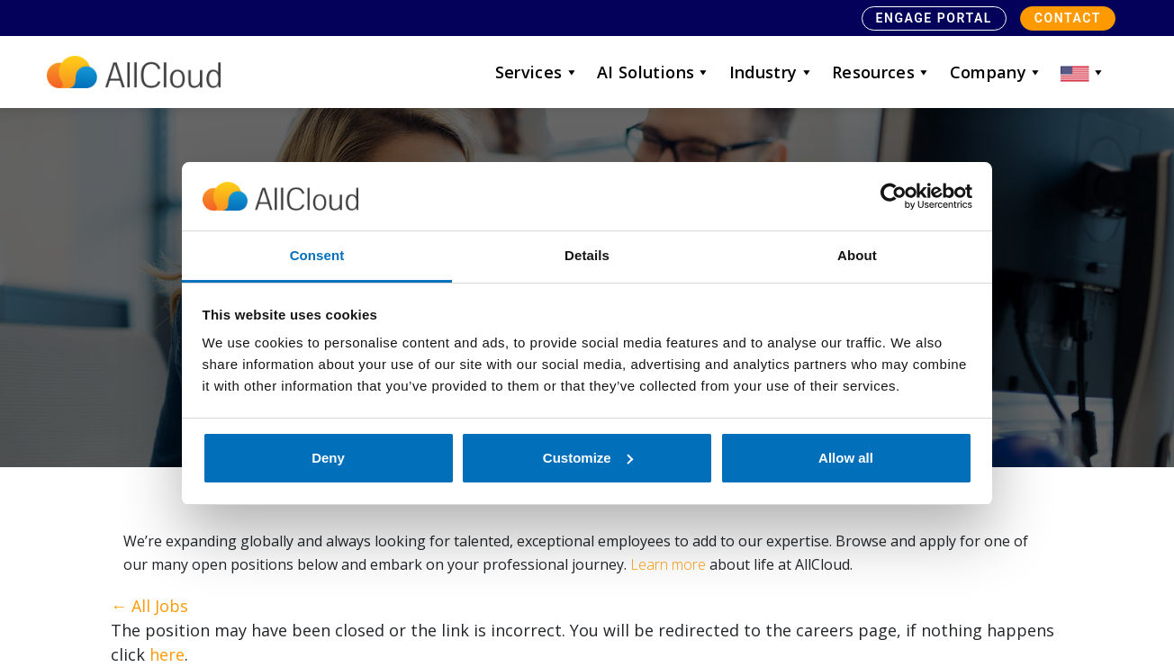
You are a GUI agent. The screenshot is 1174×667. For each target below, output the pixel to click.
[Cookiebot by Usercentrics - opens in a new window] (893, 196)
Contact (1067, 18)
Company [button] (996, 72)
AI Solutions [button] (654, 72)
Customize (588, 457)
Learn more (668, 564)
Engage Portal (934, 18)
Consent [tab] (317, 255)
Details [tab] (587, 255)
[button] (1083, 72)
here (167, 654)
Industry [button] (771, 72)
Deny (328, 457)
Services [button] (537, 72)
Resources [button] (882, 72)
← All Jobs (149, 606)
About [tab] (857, 255)
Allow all (845, 457)
